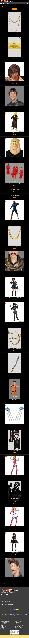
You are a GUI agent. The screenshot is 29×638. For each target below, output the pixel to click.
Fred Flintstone (14, 399)
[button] (14, 9)
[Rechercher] (3, 3)
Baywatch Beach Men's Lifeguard (14, 183)
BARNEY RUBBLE (14, 132)
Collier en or (14, 246)
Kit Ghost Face (14, 501)
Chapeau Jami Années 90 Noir (14, 195)
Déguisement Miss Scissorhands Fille (14, 297)
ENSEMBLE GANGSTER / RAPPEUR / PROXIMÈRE (14, 348)
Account (28, 3)
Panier (28, 1)
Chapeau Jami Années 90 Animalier (14, 189)
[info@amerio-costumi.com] (14, 604)
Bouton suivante (4, 583)
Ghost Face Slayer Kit (14, 450)
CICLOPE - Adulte (14, 220)
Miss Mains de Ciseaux (14, 552)
